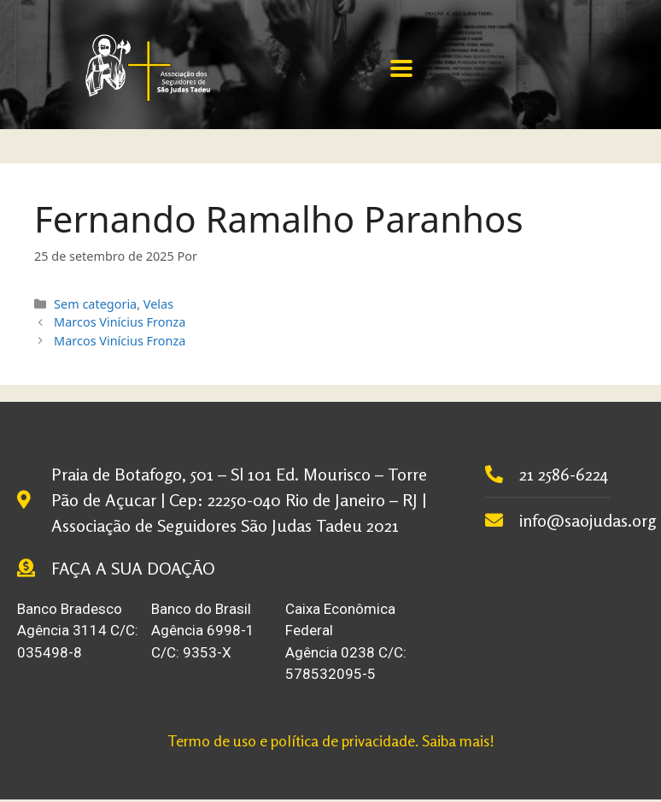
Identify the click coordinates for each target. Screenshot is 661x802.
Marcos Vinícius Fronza (119, 322)
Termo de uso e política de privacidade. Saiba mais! (330, 740)
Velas (158, 304)
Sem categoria (95, 304)
